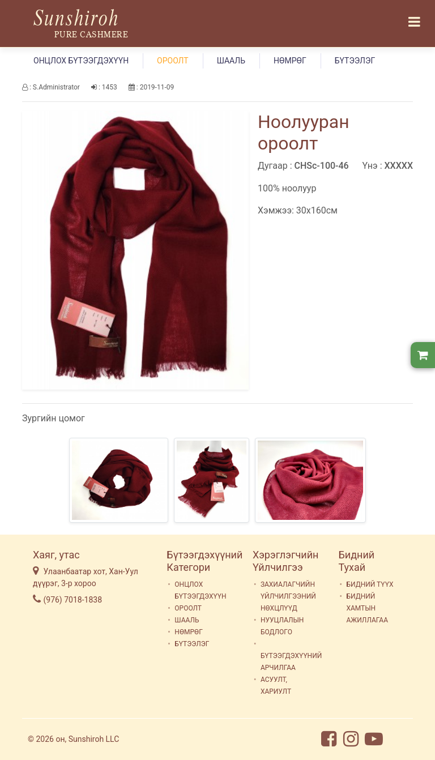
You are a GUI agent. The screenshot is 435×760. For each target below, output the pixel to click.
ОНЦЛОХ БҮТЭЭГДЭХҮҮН (81, 60)
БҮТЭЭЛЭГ (355, 60)
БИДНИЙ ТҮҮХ (369, 584)
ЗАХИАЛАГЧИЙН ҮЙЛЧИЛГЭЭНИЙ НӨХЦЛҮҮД (288, 596)
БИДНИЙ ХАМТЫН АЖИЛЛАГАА (367, 608)
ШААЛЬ (231, 60)
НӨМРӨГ (290, 60)
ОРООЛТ (173, 60)
